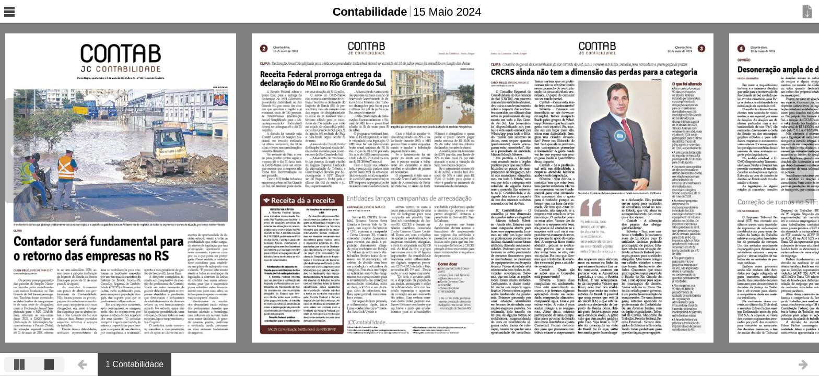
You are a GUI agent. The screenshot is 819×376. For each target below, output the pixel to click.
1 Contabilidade (134, 364)
